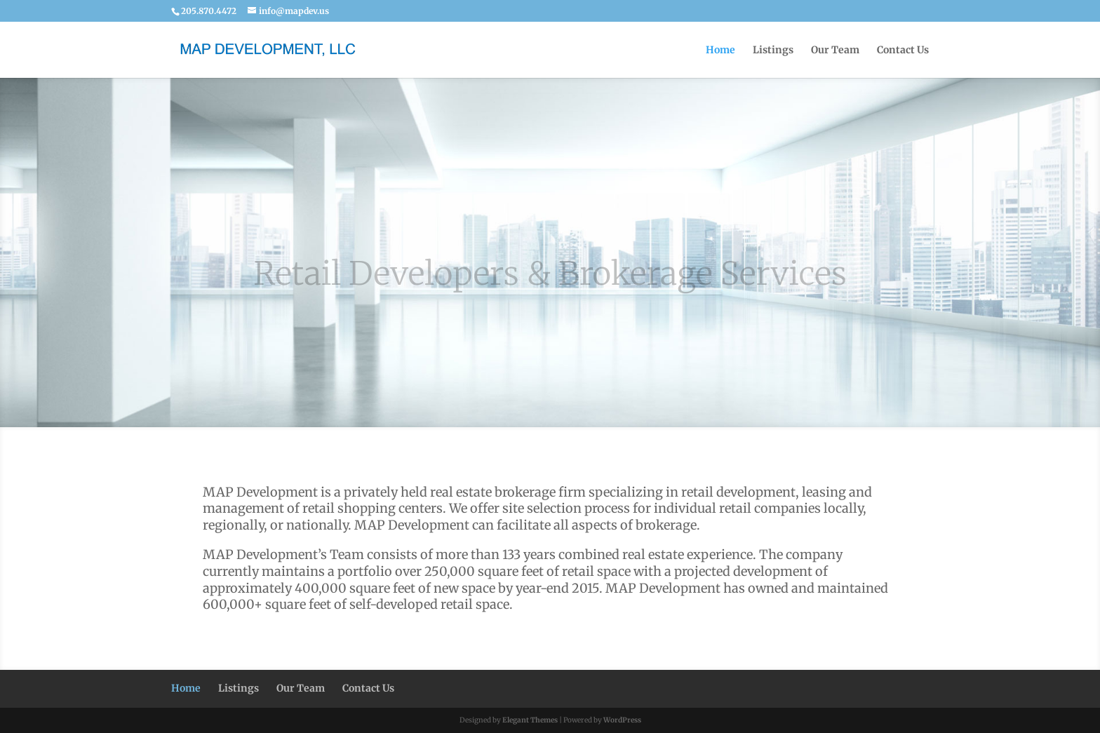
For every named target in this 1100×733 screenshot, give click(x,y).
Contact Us (903, 50)
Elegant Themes (530, 720)
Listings (773, 50)
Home (720, 50)
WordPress (622, 720)
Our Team (835, 50)
